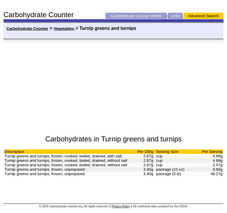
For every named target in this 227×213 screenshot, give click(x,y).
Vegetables (63, 28)
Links (175, 16)
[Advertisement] (63, 87)
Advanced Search (203, 16)
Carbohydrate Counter (130, 16)
